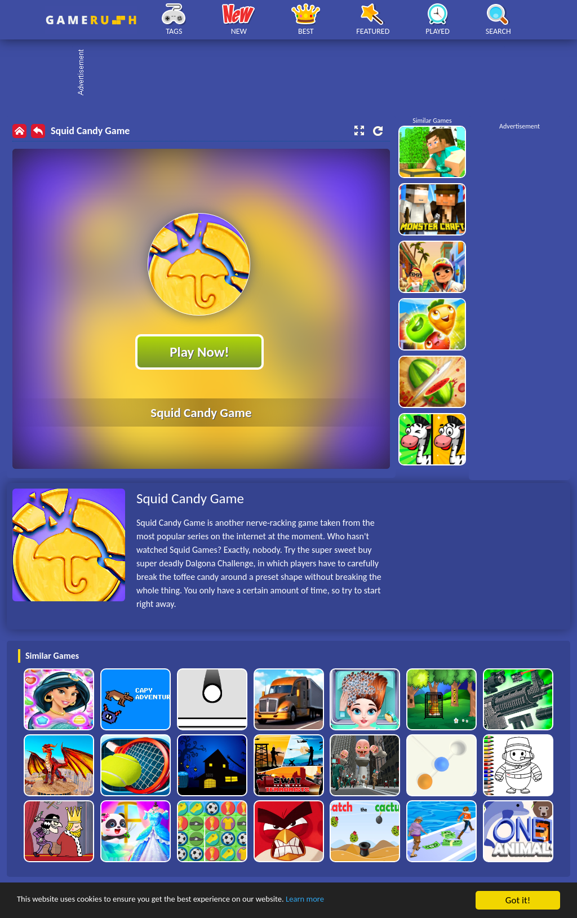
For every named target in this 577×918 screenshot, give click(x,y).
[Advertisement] (294, 73)
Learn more (352, 901)
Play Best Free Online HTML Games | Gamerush (91, 20)
